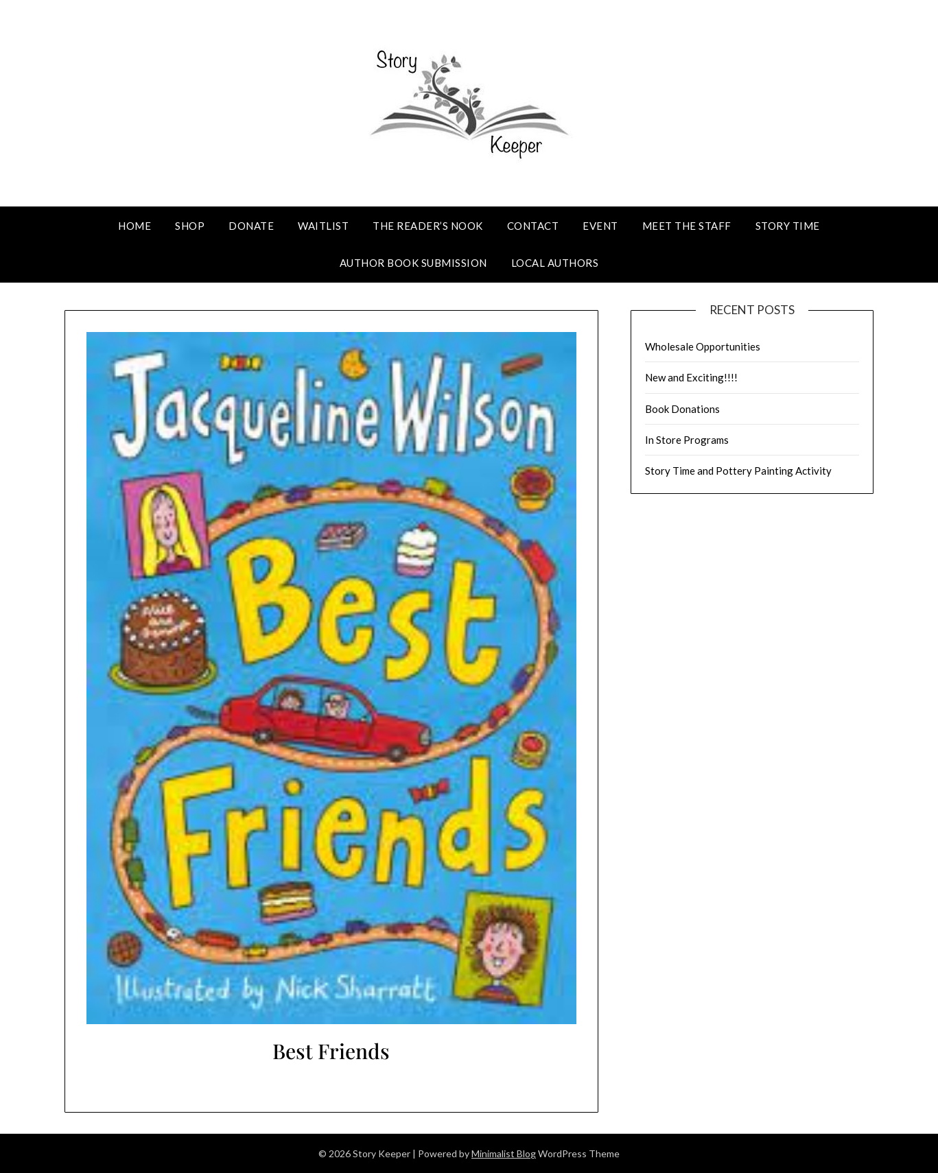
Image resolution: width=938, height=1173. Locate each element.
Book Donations (682, 409)
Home (134, 226)
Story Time (787, 226)
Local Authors (555, 263)
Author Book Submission (413, 263)
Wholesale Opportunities (702, 346)
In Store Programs (687, 440)
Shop (189, 226)
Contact (533, 226)
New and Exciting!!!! (691, 377)
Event (600, 226)
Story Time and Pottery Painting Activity (738, 470)
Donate (251, 226)
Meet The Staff (686, 226)
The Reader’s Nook (428, 226)
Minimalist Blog (503, 1153)
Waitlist (323, 226)
